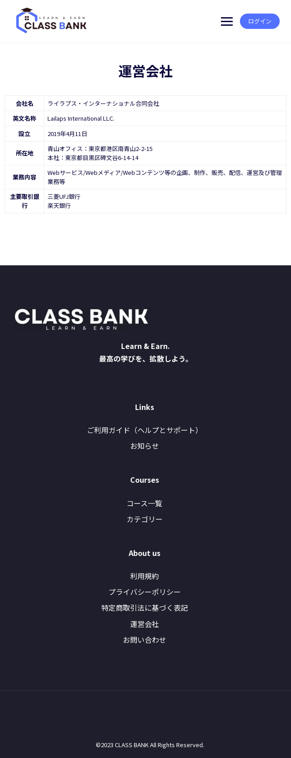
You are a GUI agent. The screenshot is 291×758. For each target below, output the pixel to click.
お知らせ (144, 445)
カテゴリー (145, 518)
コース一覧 (144, 503)
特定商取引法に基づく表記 (144, 607)
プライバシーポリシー (144, 591)
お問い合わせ (144, 639)
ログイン (257, 21)
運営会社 (144, 623)
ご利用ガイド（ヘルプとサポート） (144, 429)
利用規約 (144, 575)
